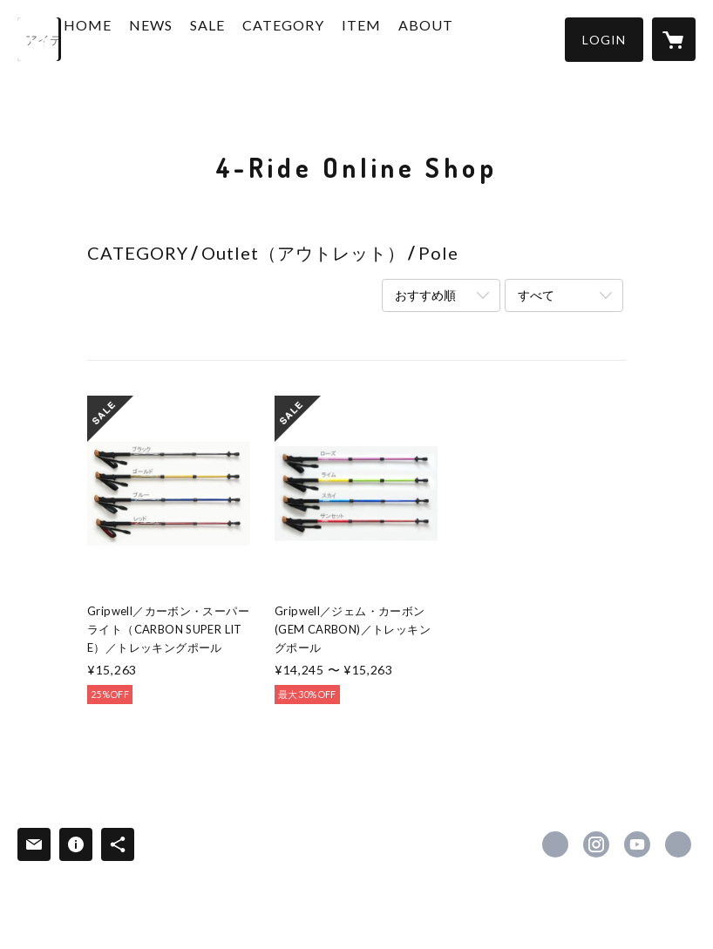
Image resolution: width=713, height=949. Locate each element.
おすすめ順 (425, 295)
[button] (604, 39)
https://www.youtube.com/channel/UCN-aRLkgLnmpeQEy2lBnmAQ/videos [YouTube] (637, 844)
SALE (257, 38)
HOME (137, 38)
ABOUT (475, 38)
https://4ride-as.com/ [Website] (678, 844)
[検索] (39, 39)
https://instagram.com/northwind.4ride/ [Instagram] (596, 844)
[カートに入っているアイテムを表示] (674, 39)
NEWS (200, 38)
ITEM (411, 38)
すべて (536, 295)
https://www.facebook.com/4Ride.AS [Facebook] (555, 844)
